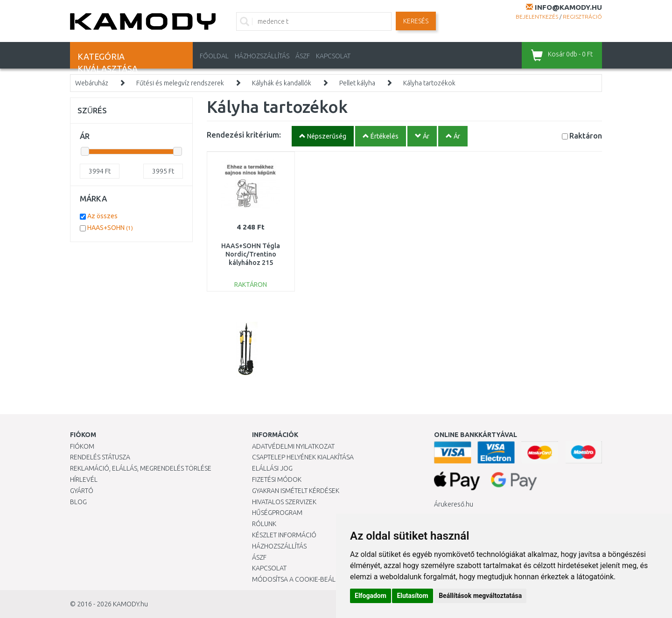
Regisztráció (582, 17)
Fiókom (82, 446)
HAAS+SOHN (110, 227)
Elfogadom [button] (370, 595)
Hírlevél (84, 479)
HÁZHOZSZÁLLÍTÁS (262, 56)
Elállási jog (272, 468)
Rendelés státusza (100, 457)
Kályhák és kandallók (281, 83)
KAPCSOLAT (333, 56)
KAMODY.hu (130, 604)
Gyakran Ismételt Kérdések (295, 490)
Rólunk (264, 524)
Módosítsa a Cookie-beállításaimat (310, 579)
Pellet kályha (357, 83)
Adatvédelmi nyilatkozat (293, 446)
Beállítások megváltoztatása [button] (480, 595)
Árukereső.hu (453, 504)
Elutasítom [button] (412, 595)
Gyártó (81, 490)
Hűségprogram (277, 512)
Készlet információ (284, 535)
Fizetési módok (276, 479)
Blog (78, 502)
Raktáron (585, 135)
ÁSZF (302, 56)
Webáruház (91, 83)
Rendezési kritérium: (244, 134)
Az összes (102, 216)
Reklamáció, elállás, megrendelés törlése (140, 468)
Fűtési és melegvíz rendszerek (180, 83)
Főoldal (214, 56)
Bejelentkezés (537, 17)
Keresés (415, 21)
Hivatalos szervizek (284, 502)
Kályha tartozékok (429, 83)
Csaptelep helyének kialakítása (303, 457)
